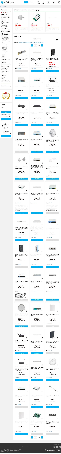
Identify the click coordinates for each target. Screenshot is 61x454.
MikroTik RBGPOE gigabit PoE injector (52, 395)
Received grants (27, 445)
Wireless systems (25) (5, 39)
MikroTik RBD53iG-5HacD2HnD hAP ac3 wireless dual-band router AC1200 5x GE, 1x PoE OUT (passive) (21, 368)
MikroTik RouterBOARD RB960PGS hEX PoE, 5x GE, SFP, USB (52, 113)
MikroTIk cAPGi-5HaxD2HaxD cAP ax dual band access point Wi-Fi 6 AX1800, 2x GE (21, 315)
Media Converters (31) (5, 34)
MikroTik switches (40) (5, 38)
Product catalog (20, 445)
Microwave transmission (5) (5, 65)
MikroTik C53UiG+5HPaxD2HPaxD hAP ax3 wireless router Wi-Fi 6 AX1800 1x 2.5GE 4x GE (52, 86)
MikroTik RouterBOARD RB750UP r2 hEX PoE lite (21, 395)
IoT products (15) (4, 45)
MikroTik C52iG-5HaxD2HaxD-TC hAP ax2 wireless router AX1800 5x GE (21, 255)
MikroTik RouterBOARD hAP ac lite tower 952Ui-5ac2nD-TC (52, 342)
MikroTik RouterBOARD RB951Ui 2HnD (52, 194)
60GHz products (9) (5, 46)
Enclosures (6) (4, 55)
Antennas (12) (4, 50)
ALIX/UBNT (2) (4, 56)
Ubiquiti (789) (3, 75)
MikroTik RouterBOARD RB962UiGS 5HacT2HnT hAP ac (21, 86)
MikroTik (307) (4, 35)
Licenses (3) (3, 52)
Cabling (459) (3, 62)
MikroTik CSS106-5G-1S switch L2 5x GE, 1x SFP (21, 194)
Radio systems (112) (5, 66)
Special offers (4, 12)
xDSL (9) (2, 78)
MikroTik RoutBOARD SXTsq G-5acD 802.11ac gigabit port (21, 422)
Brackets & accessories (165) (5, 23)
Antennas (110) (4, 25)
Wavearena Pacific (41, 42)
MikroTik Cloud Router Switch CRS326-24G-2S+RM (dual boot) (37, 194)
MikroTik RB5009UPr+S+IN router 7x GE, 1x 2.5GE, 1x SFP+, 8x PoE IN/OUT (52, 422)
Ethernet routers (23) (5, 37)
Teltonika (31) (3, 74)
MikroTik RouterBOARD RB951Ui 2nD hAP (21, 282)
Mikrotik (27, 42)
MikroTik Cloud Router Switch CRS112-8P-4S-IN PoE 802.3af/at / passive (52, 255)
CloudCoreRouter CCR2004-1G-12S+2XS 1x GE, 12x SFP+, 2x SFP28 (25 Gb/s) (52, 282)
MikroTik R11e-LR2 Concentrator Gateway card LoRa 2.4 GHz (37, 29)
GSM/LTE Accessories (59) (5, 21)
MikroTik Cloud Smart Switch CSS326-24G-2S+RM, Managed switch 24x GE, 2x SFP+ (21, 228)
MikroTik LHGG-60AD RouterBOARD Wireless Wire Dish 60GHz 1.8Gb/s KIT (21, 167)
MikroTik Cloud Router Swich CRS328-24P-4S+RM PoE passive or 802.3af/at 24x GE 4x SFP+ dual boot (37, 228)
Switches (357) (4, 69)
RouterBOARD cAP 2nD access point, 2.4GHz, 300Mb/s (52, 369)
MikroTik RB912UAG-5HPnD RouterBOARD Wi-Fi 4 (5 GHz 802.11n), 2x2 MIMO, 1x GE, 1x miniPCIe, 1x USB (37, 422)
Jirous (25, 42)
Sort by (35, 38)
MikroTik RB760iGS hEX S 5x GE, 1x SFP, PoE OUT (21, 140)
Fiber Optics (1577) (4, 68)
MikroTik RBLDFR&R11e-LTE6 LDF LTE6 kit (21, 29)
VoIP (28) (3, 77)
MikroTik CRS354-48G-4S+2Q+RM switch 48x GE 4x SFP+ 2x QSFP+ (37, 59)
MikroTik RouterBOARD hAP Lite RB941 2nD (37, 140)
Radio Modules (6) (4, 48)
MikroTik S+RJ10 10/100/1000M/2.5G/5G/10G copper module (21, 59)
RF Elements (35, 42)
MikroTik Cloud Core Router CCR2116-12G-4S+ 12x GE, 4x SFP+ (37, 368)
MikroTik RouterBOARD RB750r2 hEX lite (37, 315)
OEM (30, 42)
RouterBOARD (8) (4, 47)
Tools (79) (3, 61)
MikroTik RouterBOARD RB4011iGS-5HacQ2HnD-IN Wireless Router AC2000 (21, 341)
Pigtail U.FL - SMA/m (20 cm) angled (53, 29)
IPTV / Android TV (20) (5, 29)
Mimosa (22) (3, 57)
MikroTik (4, 6)
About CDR (2, 445)
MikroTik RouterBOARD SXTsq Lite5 (52, 315)
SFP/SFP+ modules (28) (5, 51)
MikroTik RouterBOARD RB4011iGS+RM (37, 113)
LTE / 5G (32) (4, 40)
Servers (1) (3, 43)
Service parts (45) (4, 26)
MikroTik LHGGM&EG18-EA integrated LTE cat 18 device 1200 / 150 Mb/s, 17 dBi (52, 140)
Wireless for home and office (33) (6, 42)
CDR (0, 6)
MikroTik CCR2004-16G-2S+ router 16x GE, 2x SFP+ (37, 342)
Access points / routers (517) (5, 18)
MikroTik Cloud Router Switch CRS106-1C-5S (37, 395)
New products (4, 14)
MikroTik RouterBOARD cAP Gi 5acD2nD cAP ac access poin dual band (52, 167)
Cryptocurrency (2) (4, 33)
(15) (5, 15)
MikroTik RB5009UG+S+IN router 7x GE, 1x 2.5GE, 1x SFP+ (21, 113)
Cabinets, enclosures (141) (5, 72)
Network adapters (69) (5, 31)
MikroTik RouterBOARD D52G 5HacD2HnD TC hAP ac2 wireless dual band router (52, 59)
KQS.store (7, 451)
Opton (32, 42)
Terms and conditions (11, 445)
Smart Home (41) (4, 28)
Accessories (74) (4, 49)
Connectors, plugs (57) (5, 81)
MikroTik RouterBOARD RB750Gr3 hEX (37, 86)
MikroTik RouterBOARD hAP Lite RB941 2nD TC (37, 255)
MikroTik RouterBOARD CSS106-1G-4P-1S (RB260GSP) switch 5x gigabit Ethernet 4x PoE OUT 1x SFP (37, 167)
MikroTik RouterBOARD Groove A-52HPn (37, 282)
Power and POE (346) (5, 80)
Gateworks (22, 42)
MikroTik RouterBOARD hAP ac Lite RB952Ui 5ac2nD (52, 228)
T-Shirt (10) (3, 54)
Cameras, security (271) (5, 59)
